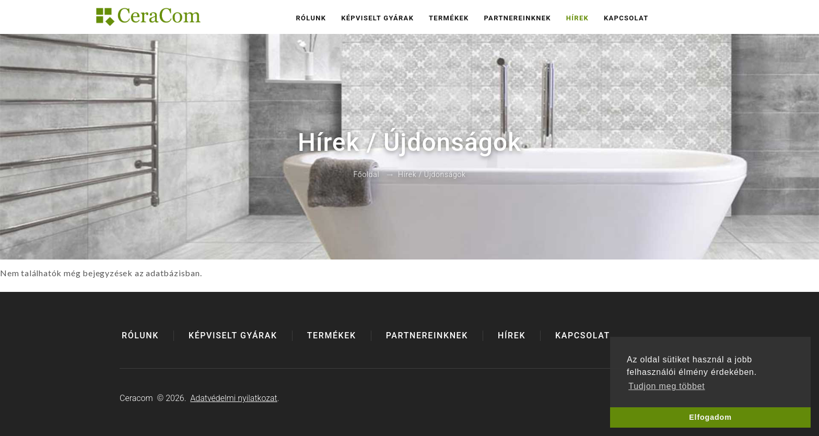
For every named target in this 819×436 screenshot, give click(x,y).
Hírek (577, 18)
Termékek (449, 18)
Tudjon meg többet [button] (666, 386)
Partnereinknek (517, 18)
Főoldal (366, 175)
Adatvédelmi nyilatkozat (233, 398)
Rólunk (311, 18)
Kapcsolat (626, 18)
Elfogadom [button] (710, 417)
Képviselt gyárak (377, 18)
